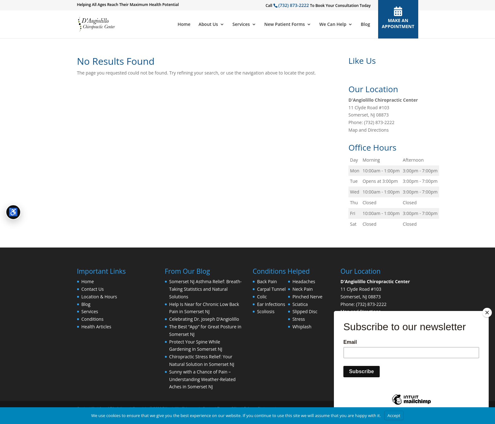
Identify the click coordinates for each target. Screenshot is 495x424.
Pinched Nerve (308, 297)
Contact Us (92, 289)
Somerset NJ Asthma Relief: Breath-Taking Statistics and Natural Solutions (205, 289)
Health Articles (96, 327)
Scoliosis (266, 311)
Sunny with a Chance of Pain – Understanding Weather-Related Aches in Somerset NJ (202, 379)
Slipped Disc (305, 311)
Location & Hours (99, 297)
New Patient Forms (284, 24)
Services (241, 24)
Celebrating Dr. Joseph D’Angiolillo (204, 319)
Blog (365, 24)
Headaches (304, 281)
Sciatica (300, 304)
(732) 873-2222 (293, 5)
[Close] (487, 312)
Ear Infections (271, 304)
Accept (394, 415)
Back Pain (267, 281)
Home (184, 24)
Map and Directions (368, 130)
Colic (262, 297)
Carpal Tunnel (271, 289)
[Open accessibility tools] (13, 212)
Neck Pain (303, 289)
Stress (299, 319)
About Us (208, 24)
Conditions (92, 319)
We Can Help (333, 24)
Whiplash (302, 327)
